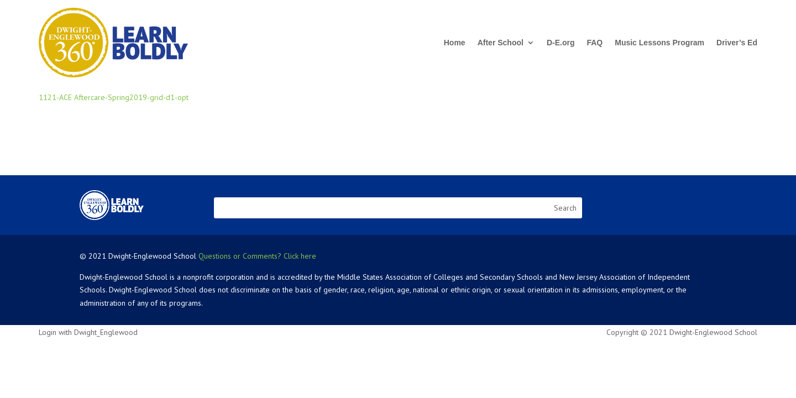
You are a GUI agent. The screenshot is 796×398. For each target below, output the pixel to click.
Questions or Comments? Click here (257, 256)
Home (454, 42)
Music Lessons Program (659, 42)
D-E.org (561, 42)
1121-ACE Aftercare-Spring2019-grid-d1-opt (113, 97)
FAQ (594, 42)
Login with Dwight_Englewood (88, 332)
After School (500, 42)
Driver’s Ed (736, 42)
